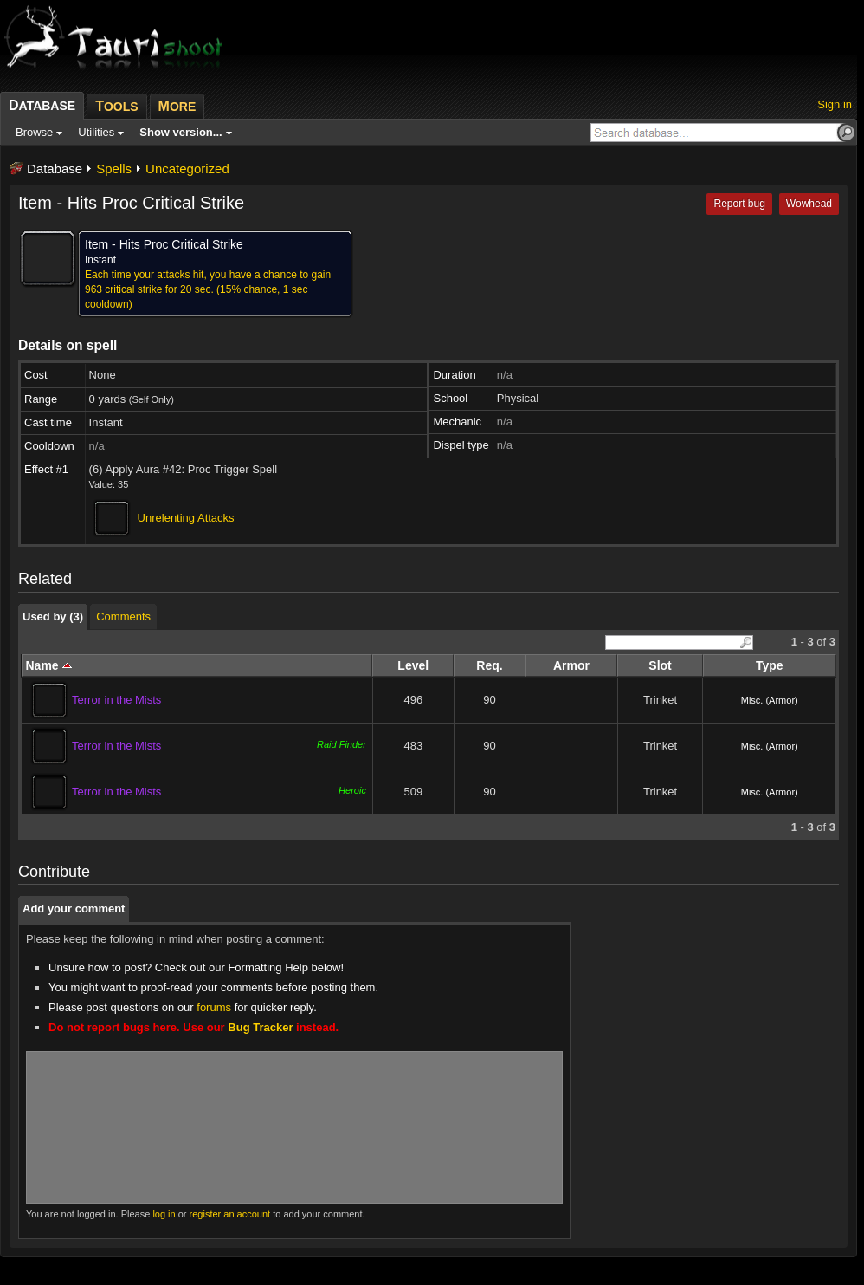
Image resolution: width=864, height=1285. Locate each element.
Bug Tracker (260, 1027)
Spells (114, 168)
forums (214, 1007)
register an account (230, 1214)
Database (54, 168)
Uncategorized (187, 168)
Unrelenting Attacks (186, 517)
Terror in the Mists (116, 699)
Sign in (834, 104)
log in (163, 1214)
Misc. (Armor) (769, 700)
